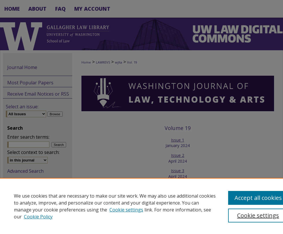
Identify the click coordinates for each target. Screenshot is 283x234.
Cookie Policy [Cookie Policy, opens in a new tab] (38, 216)
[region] (141, 206)
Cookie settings (126, 210)
